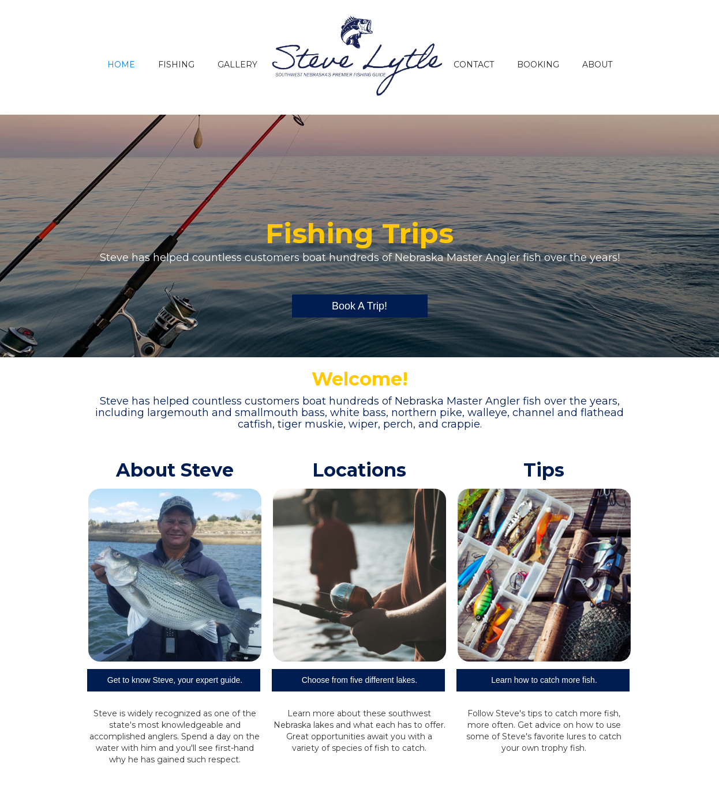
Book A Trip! (359, 306)
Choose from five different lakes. (360, 680)
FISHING (176, 64)
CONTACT (474, 64)
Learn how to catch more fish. (544, 680)
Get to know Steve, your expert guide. (174, 680)
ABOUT (597, 64)
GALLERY (237, 64)
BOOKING (538, 64)
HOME (121, 64)
